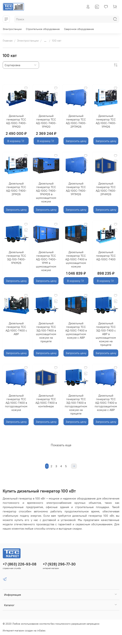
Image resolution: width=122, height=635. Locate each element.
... (45, 40)
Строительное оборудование (43, 29)
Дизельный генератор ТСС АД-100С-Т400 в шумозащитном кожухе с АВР (76, 330)
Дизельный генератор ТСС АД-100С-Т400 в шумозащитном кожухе (76, 259)
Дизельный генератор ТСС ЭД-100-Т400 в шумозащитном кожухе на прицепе (46, 332)
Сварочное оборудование (79, 29)
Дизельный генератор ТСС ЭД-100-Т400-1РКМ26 (16, 257)
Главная (8, 40)
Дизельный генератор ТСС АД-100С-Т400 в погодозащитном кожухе (16, 403)
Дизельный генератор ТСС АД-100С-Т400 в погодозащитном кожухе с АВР (106, 403)
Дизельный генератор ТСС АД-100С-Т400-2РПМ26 (76, 121)
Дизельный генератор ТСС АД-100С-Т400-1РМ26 (106, 121)
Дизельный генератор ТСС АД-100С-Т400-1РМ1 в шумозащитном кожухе (46, 261)
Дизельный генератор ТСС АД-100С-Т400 (106, 255)
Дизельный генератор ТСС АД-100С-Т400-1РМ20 (16, 121)
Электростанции (12, 29)
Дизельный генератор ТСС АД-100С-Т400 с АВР (16, 328)
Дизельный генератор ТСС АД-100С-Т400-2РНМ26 (106, 189)
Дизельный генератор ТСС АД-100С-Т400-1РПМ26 (76, 189)
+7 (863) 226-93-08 (19, 564)
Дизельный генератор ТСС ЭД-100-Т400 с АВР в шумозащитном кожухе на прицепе (106, 334)
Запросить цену (76, 141)
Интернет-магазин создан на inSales (24, 630)
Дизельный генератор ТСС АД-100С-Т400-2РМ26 (16, 189)
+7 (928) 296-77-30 (59, 564)
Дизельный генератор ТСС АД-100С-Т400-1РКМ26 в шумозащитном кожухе (46, 192)
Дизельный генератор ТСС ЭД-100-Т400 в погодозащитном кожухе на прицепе (76, 404)
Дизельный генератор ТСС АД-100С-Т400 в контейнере (46, 401)
